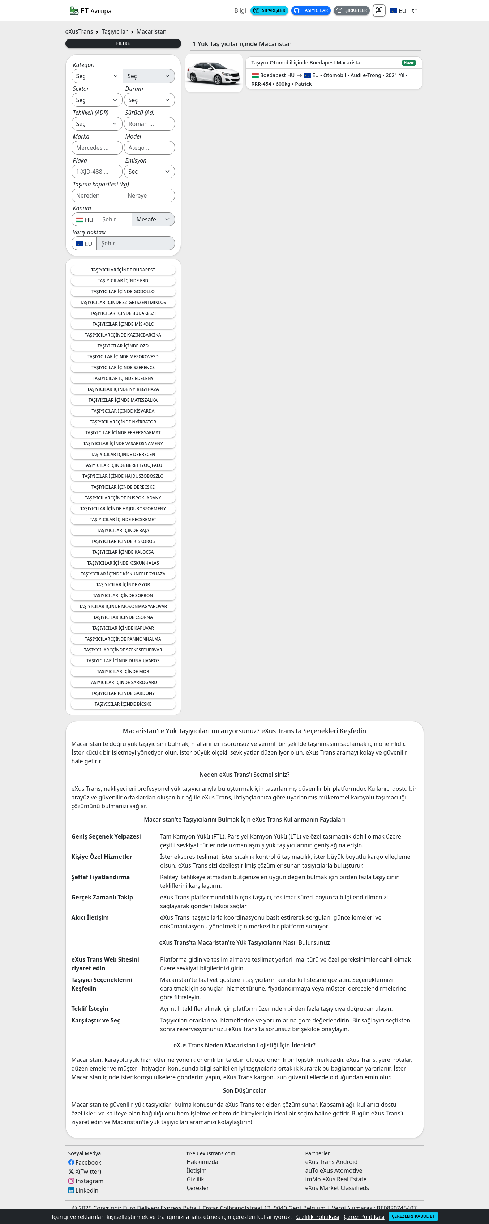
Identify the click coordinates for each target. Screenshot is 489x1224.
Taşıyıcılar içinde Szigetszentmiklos (123, 302)
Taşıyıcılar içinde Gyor (123, 585)
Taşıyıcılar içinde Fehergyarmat (122, 433)
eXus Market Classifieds (337, 1188)
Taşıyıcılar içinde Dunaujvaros (122, 661)
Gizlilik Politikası (317, 1217)
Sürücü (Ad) (140, 113)
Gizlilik (195, 1179)
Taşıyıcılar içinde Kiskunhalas (123, 563)
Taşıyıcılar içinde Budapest (123, 270)
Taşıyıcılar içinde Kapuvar (123, 628)
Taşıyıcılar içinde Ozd (123, 346)
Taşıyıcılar (311, 10)
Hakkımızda (202, 1162)
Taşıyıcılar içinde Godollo (123, 291)
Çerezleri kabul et (413, 1216)
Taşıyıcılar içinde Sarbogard (123, 682)
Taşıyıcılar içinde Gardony (123, 693)
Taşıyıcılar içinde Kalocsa (123, 552)
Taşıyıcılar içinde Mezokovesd (123, 357)
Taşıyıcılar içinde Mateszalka (123, 400)
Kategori (84, 65)
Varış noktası (89, 232)
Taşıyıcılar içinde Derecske (123, 487)
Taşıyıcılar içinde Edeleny (123, 378)
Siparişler (269, 10)
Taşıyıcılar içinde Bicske (123, 704)
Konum (82, 208)
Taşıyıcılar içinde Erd (123, 281)
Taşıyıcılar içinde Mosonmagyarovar (123, 606)
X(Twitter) (88, 1172)
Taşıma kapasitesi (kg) (101, 184)
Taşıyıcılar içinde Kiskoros (123, 541)
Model (133, 136)
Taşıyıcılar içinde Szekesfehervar (123, 650)
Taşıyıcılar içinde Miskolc (123, 324)
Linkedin (87, 1190)
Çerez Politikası (364, 1217)
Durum (134, 89)
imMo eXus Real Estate (336, 1179)
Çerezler (198, 1188)
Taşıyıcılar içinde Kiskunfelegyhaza (123, 574)
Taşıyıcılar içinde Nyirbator (123, 422)
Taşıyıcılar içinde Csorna (123, 617)
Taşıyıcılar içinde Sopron (123, 595)
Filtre (123, 43)
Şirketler (351, 10)
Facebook (89, 1162)
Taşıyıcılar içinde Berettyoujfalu (123, 465)
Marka (81, 136)
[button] (398, 10)
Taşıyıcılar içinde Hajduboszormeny (123, 509)
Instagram (90, 1181)
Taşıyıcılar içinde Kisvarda (123, 411)
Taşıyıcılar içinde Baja (123, 530)
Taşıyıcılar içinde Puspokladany (123, 498)
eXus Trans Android (331, 1162)
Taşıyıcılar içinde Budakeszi (123, 313)
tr (414, 10)
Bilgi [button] (240, 10)
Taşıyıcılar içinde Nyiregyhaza (123, 389)
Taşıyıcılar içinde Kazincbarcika (123, 335)
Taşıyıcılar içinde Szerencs (123, 367)
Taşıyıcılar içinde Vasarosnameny (123, 443)
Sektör (81, 89)
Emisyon (136, 160)
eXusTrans (79, 31)
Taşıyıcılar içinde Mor (123, 671)
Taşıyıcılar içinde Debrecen (123, 454)
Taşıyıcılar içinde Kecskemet (123, 519)
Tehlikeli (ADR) (91, 113)
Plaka (80, 160)
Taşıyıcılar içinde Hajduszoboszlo (122, 476)
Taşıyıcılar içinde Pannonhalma (123, 639)
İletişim (197, 1170)
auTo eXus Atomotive (334, 1170)
